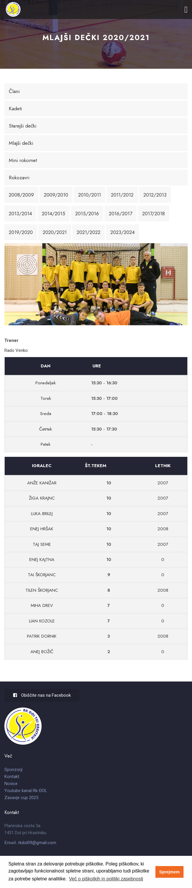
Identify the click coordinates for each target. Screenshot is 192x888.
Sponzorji (13, 769)
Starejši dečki (22, 125)
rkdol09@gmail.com (37, 842)
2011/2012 (122, 194)
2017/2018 (153, 213)
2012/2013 (155, 194)
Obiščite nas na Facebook (42, 695)
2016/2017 (120, 213)
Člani (14, 91)
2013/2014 (20, 213)
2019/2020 (21, 232)
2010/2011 (89, 194)
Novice (11, 783)
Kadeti (15, 108)
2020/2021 (55, 232)
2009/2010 (56, 194)
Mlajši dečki (21, 143)
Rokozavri (19, 177)
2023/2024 (122, 232)
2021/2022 (88, 232)
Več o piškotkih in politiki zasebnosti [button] (106, 878)
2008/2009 (21, 194)
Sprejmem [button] (169, 872)
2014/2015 (53, 213)
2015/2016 (87, 213)
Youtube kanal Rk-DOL (25, 790)
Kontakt (11, 776)
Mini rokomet (23, 160)
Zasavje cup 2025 (21, 797)
